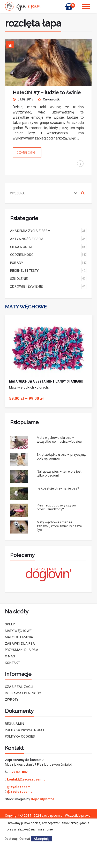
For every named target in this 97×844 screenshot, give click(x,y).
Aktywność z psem (48, 238)
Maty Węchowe (18, 631)
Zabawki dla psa (20, 643)
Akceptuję (41, 839)
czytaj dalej (27, 152)
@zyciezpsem (19, 787)
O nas (10, 656)
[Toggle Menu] (86, 6)
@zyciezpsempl (20, 792)
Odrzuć (24, 839)
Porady (48, 262)
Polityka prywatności (24, 730)
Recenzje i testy (48, 270)
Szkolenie (48, 278)
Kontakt (12, 663)
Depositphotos (42, 799)
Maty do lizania (19, 637)
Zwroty (12, 699)
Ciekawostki (51, 99)
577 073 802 (18, 772)
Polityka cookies (20, 736)
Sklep (10, 624)
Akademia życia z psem (48, 230)
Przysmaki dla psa (21, 650)
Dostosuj (11, 839)
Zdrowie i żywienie (48, 286)
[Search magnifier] (82, 193)
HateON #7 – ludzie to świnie (47, 92)
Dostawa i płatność (23, 693)
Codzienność (48, 254)
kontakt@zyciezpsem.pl (27, 779)
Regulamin (14, 724)
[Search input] (40, 193)
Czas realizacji (19, 687)
